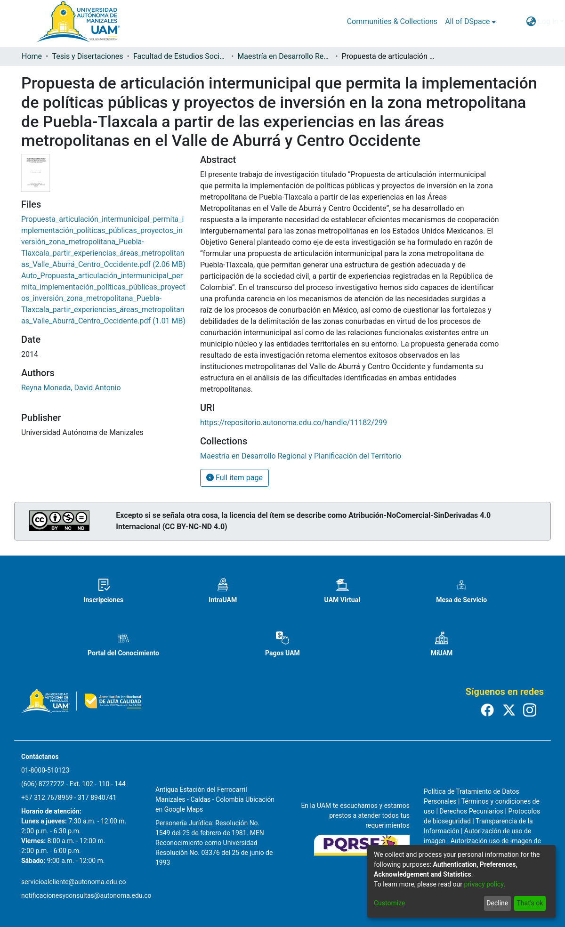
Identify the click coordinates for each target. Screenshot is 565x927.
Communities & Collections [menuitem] (392, 21)
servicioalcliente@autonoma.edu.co (73, 882)
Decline (497, 903)
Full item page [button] (234, 477)
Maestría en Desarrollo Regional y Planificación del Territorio (284, 56)
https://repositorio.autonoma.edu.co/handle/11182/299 (293, 422)
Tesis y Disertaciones (87, 56)
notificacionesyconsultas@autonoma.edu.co (86, 895)
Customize (389, 903)
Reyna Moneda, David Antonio (71, 387)
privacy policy (483, 884)
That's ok (530, 903)
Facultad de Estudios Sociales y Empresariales (180, 56)
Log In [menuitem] (548, 21)
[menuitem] (470, 21)
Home (32, 56)
